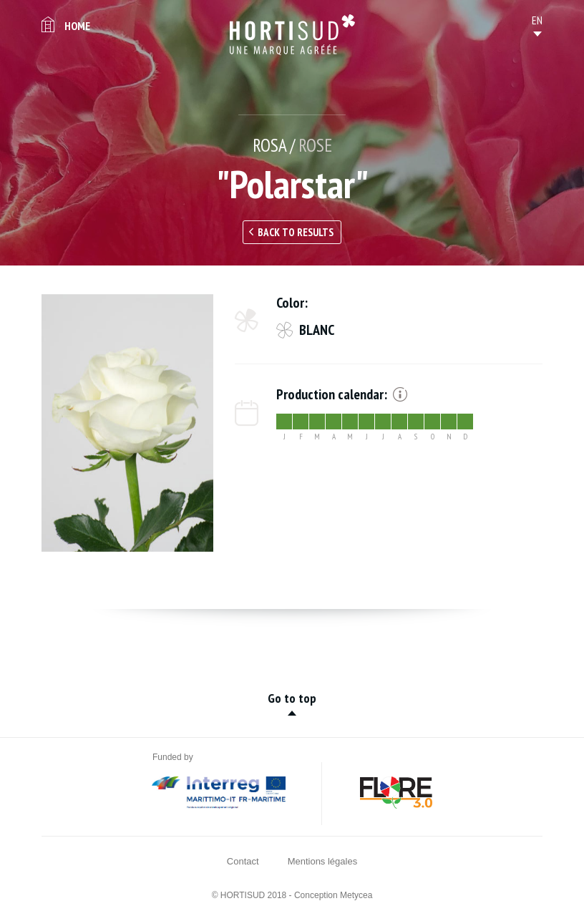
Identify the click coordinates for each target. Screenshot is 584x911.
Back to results (296, 232)
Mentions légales (323, 861)
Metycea (356, 895)
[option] (127, 423)
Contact (243, 861)
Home (77, 26)
